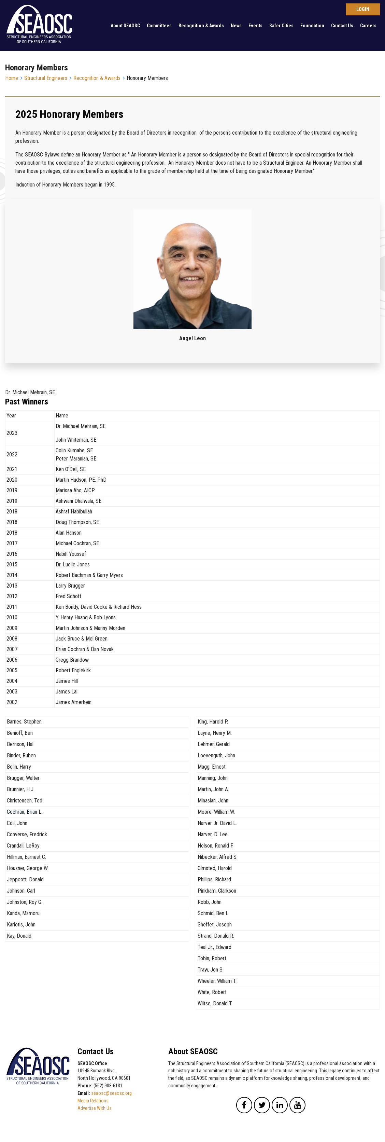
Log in (363, 9)
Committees (159, 25)
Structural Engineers (45, 78)
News (236, 25)
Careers (368, 25)
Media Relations (93, 1100)
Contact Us (342, 25)
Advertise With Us (94, 1108)
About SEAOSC (125, 25)
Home (11, 78)
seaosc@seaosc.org (111, 1093)
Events (255, 25)
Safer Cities (281, 25)
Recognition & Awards (201, 25)
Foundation (312, 25)
